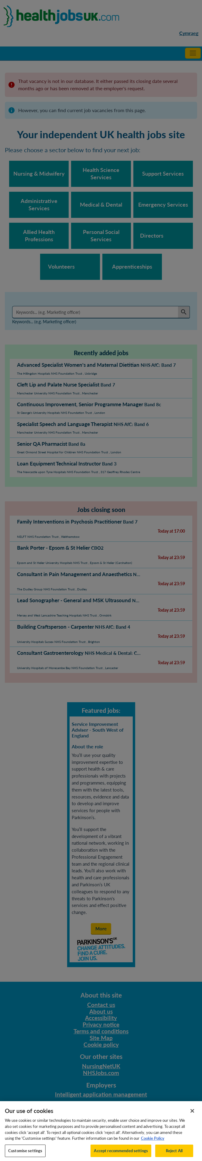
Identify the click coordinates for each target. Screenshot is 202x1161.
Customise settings (25, 1154)
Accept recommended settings (121, 1154)
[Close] (192, 1114)
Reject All (174, 1154)
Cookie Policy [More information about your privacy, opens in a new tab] (152, 1141)
